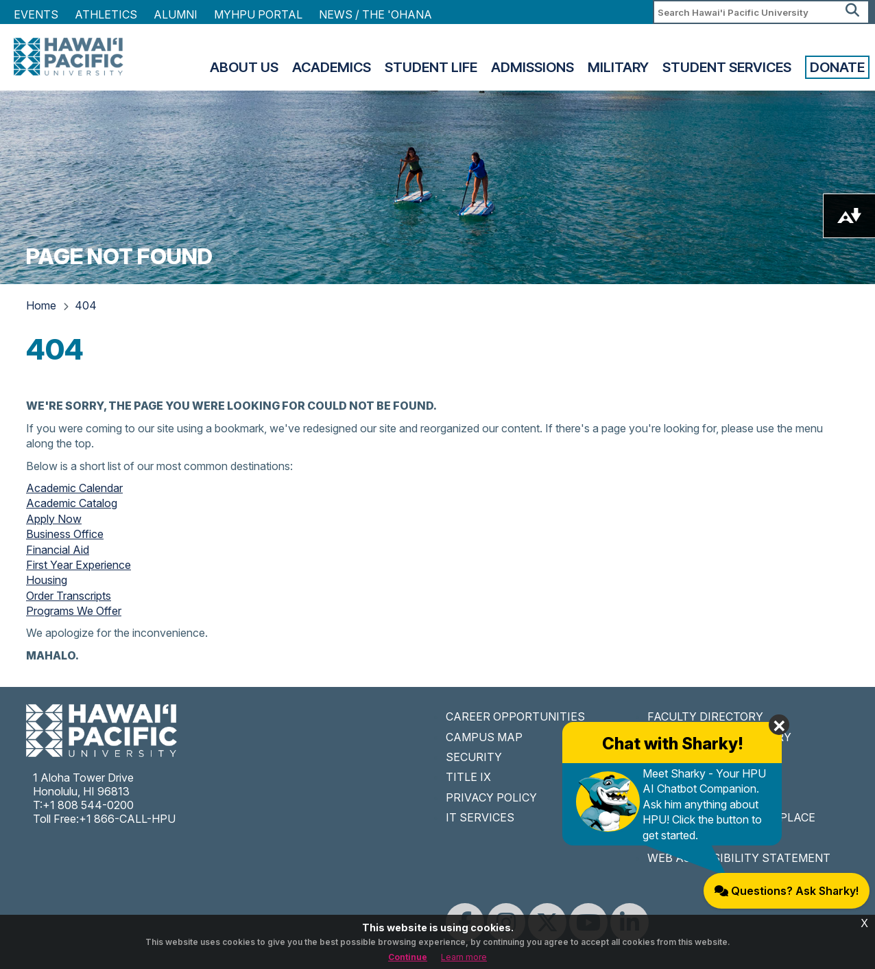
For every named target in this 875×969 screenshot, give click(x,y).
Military (618, 67)
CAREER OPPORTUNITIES (515, 716)
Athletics (106, 14)
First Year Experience (78, 565)
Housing (46, 580)
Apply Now (54, 519)
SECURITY (474, 757)
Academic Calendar (74, 488)
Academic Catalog (71, 503)
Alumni (175, 14)
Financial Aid (57, 550)
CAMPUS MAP (484, 737)
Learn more (464, 957)
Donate (837, 67)
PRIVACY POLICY (491, 797)
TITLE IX (468, 777)
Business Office (65, 534)
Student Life (431, 67)
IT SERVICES (480, 817)
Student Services (726, 67)
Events (36, 14)
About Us (244, 67)
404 (86, 305)
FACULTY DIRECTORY (705, 716)
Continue (407, 957)
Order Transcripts (68, 596)
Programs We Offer (73, 611)
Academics (331, 67)
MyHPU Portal (258, 14)
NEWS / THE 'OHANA (375, 14)
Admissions (532, 67)
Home (41, 305)
